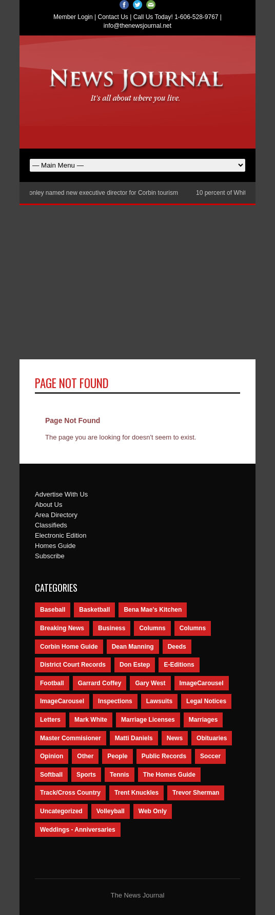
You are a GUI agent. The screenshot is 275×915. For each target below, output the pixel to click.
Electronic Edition (60, 535)
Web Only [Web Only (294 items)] (153, 811)
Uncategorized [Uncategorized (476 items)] (61, 811)
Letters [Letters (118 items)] (50, 719)
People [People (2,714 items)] (117, 756)
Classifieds (51, 525)
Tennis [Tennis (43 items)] (119, 774)
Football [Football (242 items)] (52, 683)
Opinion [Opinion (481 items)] (51, 756)
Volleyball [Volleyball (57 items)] (110, 811)
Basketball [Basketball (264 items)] (94, 609)
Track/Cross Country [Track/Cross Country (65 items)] (70, 792)
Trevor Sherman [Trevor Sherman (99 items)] (195, 792)
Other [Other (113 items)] (85, 756)
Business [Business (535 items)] (111, 628)
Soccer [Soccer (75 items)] (210, 756)
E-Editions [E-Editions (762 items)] (179, 664)
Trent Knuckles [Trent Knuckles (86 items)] (136, 792)
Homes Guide (55, 546)
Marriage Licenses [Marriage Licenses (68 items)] (148, 719)
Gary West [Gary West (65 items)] (150, 683)
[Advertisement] (137, 282)
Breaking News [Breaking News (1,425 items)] (62, 628)
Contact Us (113, 17)
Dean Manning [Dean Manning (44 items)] (133, 646)
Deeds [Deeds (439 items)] (177, 646)
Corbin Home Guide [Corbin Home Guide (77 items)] (69, 646)
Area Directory (56, 515)
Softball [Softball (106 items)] (51, 774)
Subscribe (50, 556)
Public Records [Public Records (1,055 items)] (164, 756)
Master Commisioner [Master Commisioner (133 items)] (70, 738)
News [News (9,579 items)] (175, 738)
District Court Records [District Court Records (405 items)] (73, 664)
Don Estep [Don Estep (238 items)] (135, 664)
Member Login (73, 17)
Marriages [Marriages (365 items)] (203, 719)
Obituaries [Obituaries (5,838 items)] (212, 738)
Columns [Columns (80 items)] (193, 628)
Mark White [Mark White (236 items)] (90, 719)
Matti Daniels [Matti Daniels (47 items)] (134, 738)
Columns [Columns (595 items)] (152, 628)
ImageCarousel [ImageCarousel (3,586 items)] (202, 683)
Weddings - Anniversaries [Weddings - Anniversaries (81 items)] (77, 829)
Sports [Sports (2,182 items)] (86, 774)
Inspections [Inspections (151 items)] (115, 701)
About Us (48, 504)
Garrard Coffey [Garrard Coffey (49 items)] (100, 683)
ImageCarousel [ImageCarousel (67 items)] (62, 701)
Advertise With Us (61, 494)
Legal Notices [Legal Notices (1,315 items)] (206, 701)
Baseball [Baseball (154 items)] (52, 609)
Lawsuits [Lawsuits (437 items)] (159, 701)
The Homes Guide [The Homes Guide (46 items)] (169, 774)
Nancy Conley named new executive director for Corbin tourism (94, 192)
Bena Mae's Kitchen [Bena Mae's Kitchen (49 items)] (153, 609)
